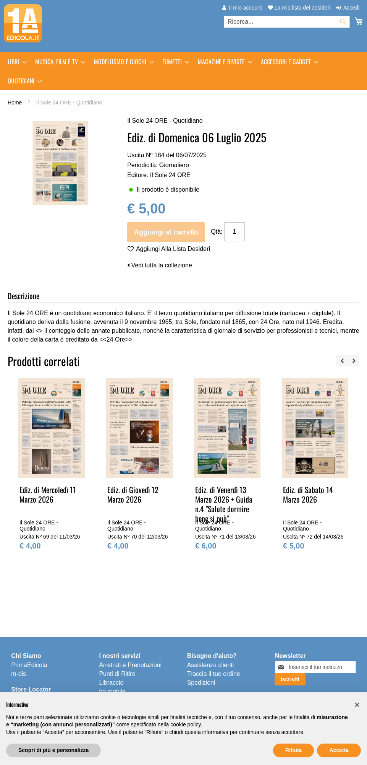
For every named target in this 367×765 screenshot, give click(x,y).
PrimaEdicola (29, 665)
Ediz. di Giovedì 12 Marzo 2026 (132, 494)
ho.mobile (112, 691)
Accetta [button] (339, 750)
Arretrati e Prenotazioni (130, 665)
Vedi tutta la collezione (159, 265)
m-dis (18, 674)
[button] (357, 704)
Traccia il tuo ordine (213, 674)
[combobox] (287, 22)
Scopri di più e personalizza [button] (53, 750)
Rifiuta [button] (293, 750)
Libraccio (111, 682)
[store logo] (23, 23)
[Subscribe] (290, 679)
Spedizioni (201, 682)
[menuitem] (15, 61)
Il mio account (245, 8)
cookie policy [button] (185, 724)
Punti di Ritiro (117, 674)
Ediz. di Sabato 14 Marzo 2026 (308, 494)
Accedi (351, 8)
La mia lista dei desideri (299, 8)
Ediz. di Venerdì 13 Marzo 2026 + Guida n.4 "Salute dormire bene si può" (223, 504)
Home (15, 102)
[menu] (183, 71)
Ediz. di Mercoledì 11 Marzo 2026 (47, 494)
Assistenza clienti (210, 665)
